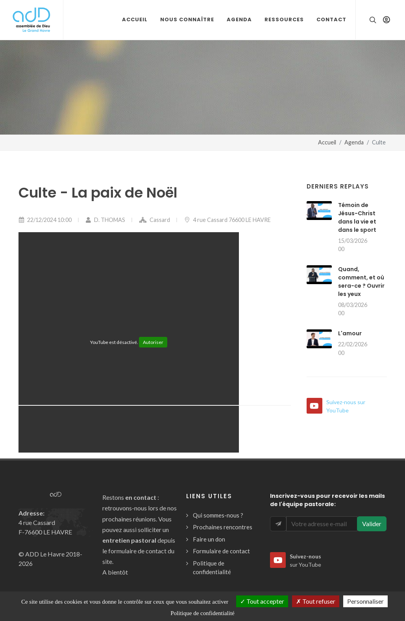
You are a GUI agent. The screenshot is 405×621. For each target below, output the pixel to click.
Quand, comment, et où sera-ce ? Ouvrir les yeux (361, 281)
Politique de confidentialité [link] (202, 613)
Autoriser (153, 342)
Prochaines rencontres (222, 526)
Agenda (354, 142)
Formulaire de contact (221, 550)
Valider (371, 523)
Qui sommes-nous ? (218, 515)
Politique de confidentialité (212, 568)
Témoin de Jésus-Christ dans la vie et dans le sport (357, 217)
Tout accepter (262, 601)
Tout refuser (315, 601)
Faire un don (209, 539)
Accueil (327, 142)
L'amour (350, 333)
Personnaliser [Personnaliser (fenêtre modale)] (365, 601)
